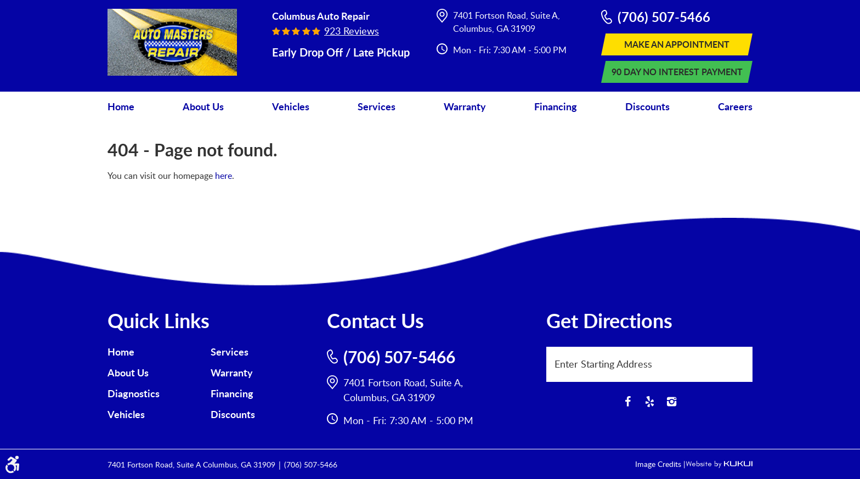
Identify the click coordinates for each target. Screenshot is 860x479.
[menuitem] (121, 107)
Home (121, 106)
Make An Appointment (676, 44)
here (223, 176)
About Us (203, 106)
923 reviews (351, 31)
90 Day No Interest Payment (677, 71)
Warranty (465, 106)
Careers (735, 106)
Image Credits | (660, 464)
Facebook (627, 402)
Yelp (649, 402)
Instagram (671, 402)
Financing (555, 106)
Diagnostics (134, 393)
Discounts (647, 106)
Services (376, 106)
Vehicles (290, 106)
